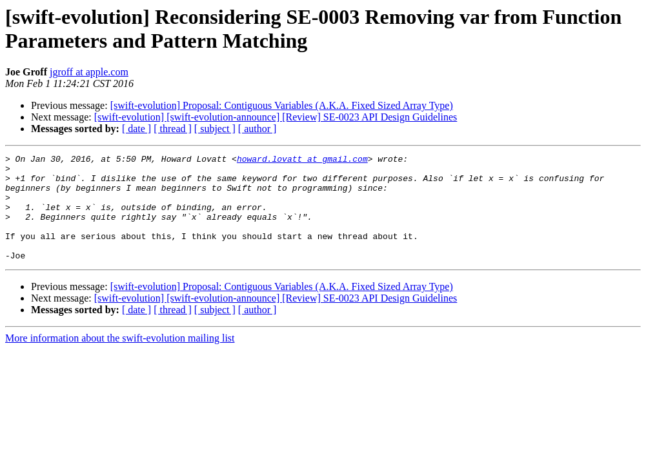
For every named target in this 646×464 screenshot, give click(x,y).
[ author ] (257, 128)
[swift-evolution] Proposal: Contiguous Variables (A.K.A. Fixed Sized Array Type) (281, 105)
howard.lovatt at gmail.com (302, 160)
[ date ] (136, 128)
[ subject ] (215, 128)
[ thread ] (173, 128)
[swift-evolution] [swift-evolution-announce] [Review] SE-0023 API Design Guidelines (276, 116)
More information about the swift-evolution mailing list (120, 359)
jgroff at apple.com (89, 71)
